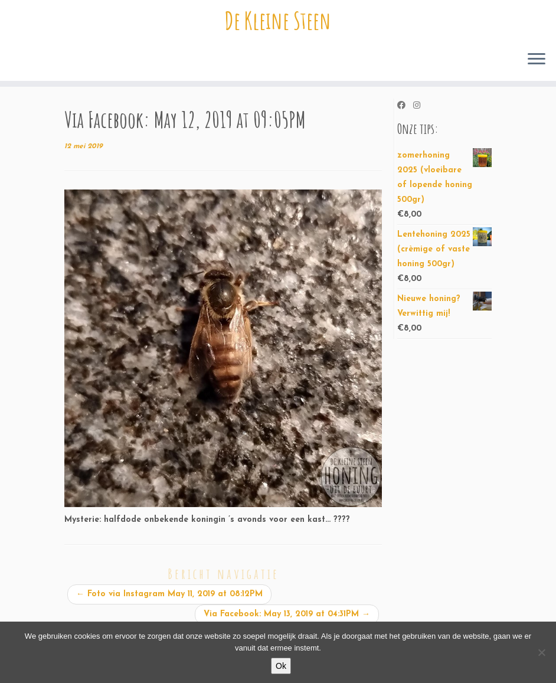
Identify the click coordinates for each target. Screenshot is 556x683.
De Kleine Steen (278, 20)
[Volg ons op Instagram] (420, 106)
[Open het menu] (536, 59)
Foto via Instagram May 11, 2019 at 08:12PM (169, 594)
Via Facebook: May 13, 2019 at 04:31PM (287, 614)
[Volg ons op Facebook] (405, 106)
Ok (281, 666)
